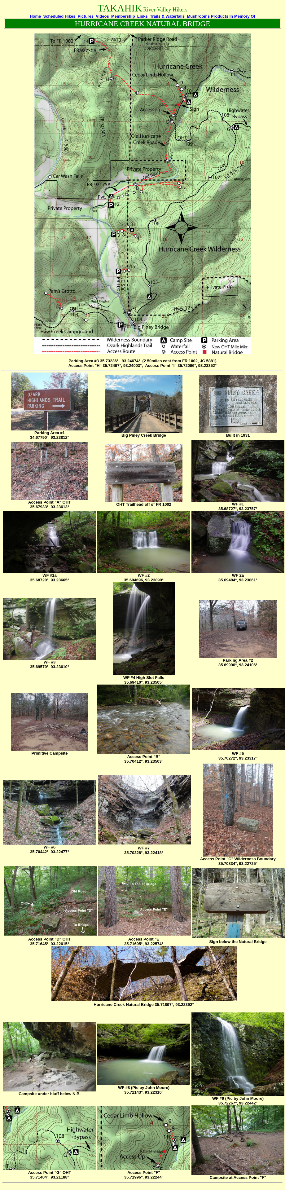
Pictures (85, 16)
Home (36, 16)
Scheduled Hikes (59, 16)
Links (142, 16)
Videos (103, 16)
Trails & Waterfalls (167, 16)
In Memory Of (242, 16)
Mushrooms (198, 16)
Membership (123, 16)
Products (219, 16)
